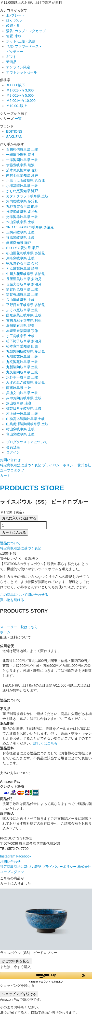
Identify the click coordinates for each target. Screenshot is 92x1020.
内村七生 (22, 175)
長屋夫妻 (23, 284)
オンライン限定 (18, 67)
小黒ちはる (25, 180)
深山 (18, 403)
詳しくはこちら (45, 743)
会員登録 (13, 447)
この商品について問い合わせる (24, 595)
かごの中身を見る (15, 961)
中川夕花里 (25, 274)
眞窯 (18, 243)
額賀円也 (22, 289)
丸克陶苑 (22, 362)
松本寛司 (22, 346)
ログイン (13, 452)
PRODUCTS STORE (32, 488)
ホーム (5, 632)
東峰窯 (20, 258)
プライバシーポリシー (59, 465)
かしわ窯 (22, 191)
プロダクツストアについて (26, 442)
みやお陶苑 (23, 398)
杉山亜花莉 (25, 253)
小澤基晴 (22, 186)
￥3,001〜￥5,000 (20, 95)
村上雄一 (22, 414)
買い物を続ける (12, 600)
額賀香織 (22, 294)
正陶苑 (20, 232)
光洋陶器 (22, 217)
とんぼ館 (22, 269)
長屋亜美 (23, 279)
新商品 (11, 62)
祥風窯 (20, 237)
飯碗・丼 (13, 26)
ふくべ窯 (22, 310)
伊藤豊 (20, 165)
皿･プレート (15, 15)
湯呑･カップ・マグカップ (26, 31)
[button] (46, 977)
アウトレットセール (21, 72)
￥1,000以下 (15, 85)
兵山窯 (20, 300)
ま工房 (20, 336)
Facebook (23, 856)
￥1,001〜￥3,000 (20, 90)
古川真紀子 (23, 320)
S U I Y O (22, 248)
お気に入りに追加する (19, 518)
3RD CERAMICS (30, 227)
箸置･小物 (14, 36)
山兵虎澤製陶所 (27, 424)
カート (5, 475)
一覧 (18, 119)
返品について (10, 543)
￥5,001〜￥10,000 (21, 101)
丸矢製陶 (22, 372)
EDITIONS (14, 131)
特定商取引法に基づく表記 (20, 465)
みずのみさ (25, 382)
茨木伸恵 (22, 170)
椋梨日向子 (23, 408)
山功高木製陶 (25, 419)
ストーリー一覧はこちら (19, 627)
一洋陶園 (22, 160)
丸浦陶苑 (22, 357)
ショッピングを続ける (19, 994)
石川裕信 (22, 149)
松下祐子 (23, 341)
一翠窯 (20, 155)
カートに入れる (14, 532)
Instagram (7, 856)
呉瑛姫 (22, 212)
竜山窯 (20, 434)
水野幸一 (22, 377)
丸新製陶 (22, 367)
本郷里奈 (22, 331)
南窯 (18, 388)
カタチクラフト (27, 196)
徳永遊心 (22, 263)
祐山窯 (20, 429)
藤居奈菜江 (23, 315)
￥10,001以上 (16, 106)
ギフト (11, 57)
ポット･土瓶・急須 (20, 41)
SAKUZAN (14, 137)
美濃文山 (22, 393)
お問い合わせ (10, 460)
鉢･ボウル (14, 20)
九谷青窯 (22, 206)
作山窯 (20, 222)
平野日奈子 (25, 305)
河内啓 (22, 201)
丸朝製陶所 (25, 351)
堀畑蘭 (20, 326)
